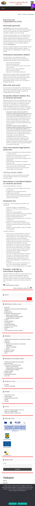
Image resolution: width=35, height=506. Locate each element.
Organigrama (9, 345)
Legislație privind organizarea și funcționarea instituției (17, 339)
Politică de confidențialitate (17, 496)
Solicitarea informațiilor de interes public (14, 362)
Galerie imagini (8, 396)
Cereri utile (7, 375)
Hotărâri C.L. (7, 310)
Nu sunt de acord (22, 503)
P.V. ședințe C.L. (8, 322)
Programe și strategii (9, 350)
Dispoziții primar (8, 312)
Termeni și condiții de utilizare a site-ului (14, 410)
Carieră (8, 348)
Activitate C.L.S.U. (8, 327)
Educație (6, 401)
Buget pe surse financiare (12, 315)
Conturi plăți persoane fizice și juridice (13, 330)
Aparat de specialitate (11, 347)
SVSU (5, 353)
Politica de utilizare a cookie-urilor (12, 413)
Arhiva (6, 329)
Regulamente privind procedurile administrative (15, 309)
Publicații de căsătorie (9, 324)
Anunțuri (6, 319)
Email (4, 463)
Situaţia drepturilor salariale (12, 318)
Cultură (6, 399)
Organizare (7, 342)
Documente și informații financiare (12, 313)
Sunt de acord (12, 503)
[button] (33, 6)
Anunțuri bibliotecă (8, 321)
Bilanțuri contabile (8, 371)
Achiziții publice (8, 372)
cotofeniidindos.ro (7, 28)
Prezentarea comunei (9, 395)
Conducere (7, 340)
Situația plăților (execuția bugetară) (14, 316)
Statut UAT (7, 307)
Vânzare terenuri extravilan (10, 325)
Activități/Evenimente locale (11, 398)
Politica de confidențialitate (10, 411)
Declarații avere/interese (10, 374)
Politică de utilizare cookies (17, 499)
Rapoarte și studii (8, 351)
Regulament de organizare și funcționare (16, 344)
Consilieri (6, 384)
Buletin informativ (8, 363)
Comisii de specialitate (9, 386)
